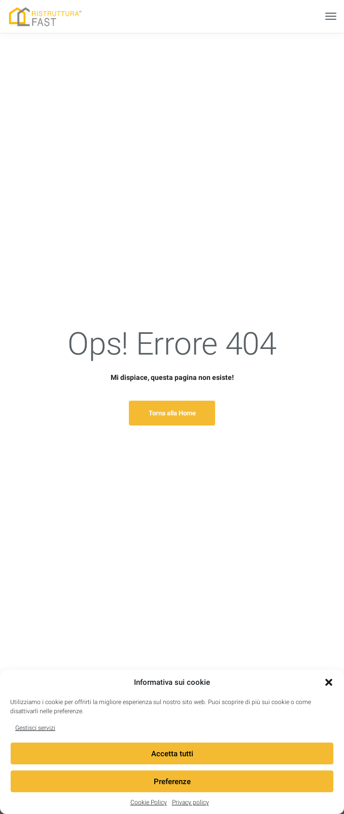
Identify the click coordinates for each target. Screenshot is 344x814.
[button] (329, 682)
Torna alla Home (172, 413)
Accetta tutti (172, 753)
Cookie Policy (148, 802)
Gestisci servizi (35, 727)
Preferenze (172, 781)
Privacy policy (190, 802)
